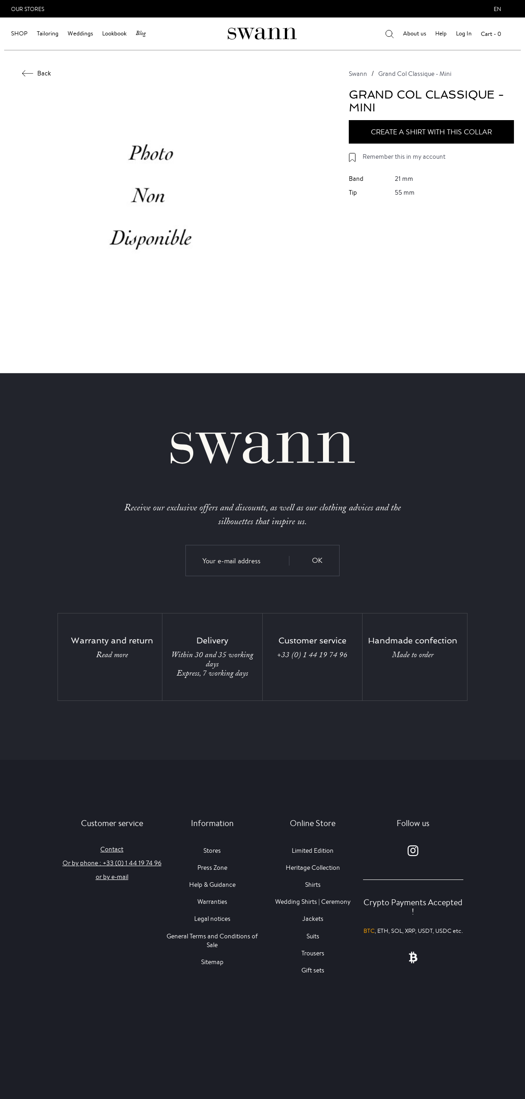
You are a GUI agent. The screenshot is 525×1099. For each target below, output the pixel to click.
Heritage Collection (313, 867)
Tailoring (47, 33)
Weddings (80, 33)
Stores (212, 850)
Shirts (313, 884)
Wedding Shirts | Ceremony (313, 901)
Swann (358, 73)
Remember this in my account (404, 156)
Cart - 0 (491, 34)
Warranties (212, 901)
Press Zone (212, 867)
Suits (312, 936)
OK (317, 560)
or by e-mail (112, 877)
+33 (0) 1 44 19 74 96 (312, 654)
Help (441, 33)
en (497, 9)
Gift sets (312, 970)
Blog (141, 33)
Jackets (312, 918)
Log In (464, 33)
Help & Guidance (212, 884)
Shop (19, 33)
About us (414, 33)
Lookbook (114, 33)
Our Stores (27, 9)
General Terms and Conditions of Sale (212, 940)
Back (37, 73)
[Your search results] (389, 33)
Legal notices (212, 918)
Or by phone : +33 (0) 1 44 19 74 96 (112, 863)
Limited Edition (313, 850)
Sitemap (212, 962)
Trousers (312, 953)
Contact (111, 849)
